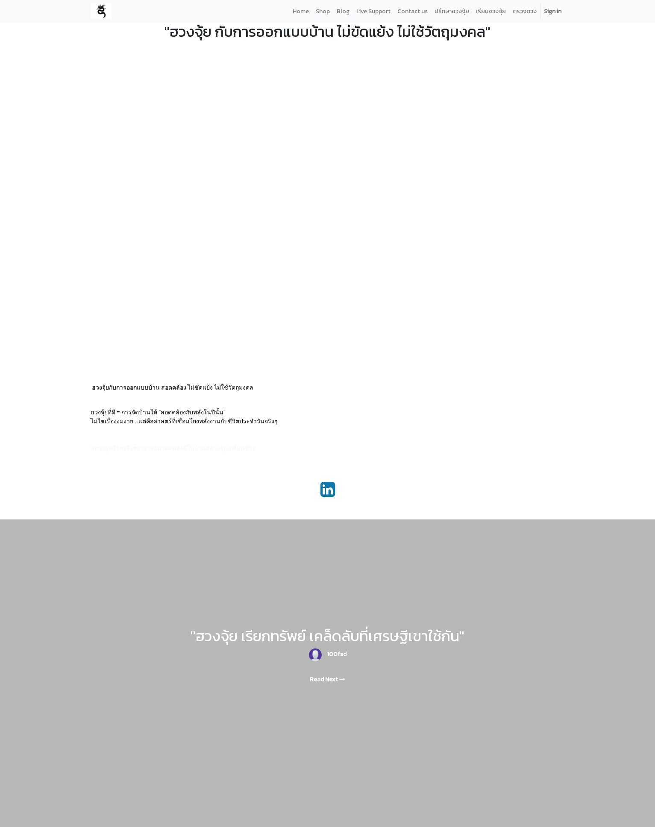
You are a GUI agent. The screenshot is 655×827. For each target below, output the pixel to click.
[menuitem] (300, 11)
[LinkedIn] (327, 489)
